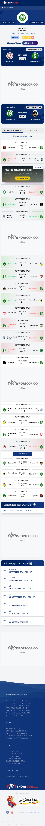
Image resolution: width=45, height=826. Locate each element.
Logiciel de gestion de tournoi (19, 736)
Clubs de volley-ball (15, 761)
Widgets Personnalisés (16, 733)
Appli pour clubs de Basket (18, 703)
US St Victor (8, 8)
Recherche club (13, 728)
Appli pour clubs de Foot (17, 701)
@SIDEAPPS (34, 812)
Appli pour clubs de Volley (18, 710)
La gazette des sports (16, 731)
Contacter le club (37, 22)
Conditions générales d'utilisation (15, 825)
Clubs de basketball (15, 754)
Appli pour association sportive (20, 715)
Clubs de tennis (13, 763)
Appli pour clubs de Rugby (18, 706)
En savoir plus (22, 178)
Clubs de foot (12, 751)
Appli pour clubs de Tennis (18, 713)
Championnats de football (18, 777)
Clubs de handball (14, 759)
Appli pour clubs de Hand (17, 708)
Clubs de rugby (13, 756)
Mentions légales (8, 822)
